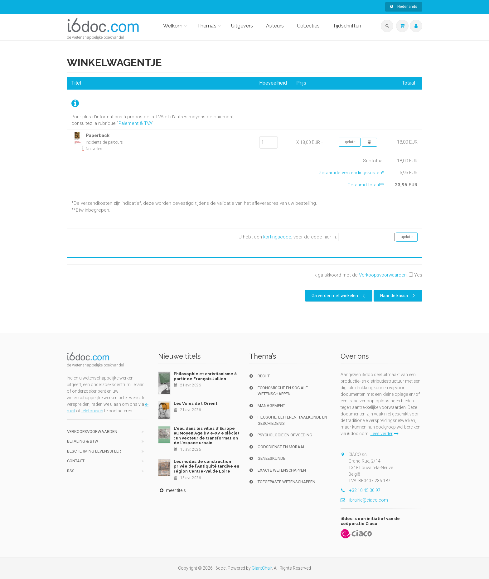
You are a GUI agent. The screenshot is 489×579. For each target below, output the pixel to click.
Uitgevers (242, 26)
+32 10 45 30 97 (360, 490)
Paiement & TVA (135, 123)
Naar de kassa (398, 295)
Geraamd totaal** (365, 185)
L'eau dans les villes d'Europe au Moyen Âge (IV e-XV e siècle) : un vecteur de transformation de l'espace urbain (206, 435)
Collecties (308, 26)
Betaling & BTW (82, 441)
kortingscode (277, 237)
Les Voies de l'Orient (195, 403)
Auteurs (275, 26)
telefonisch (92, 410)
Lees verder (384, 433)
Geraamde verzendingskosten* (351, 172)
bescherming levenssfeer (94, 451)
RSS (71, 471)
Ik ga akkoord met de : (367, 275)
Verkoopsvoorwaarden (383, 275)
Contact (76, 461)
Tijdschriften (347, 26)
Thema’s (206, 26)
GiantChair (262, 568)
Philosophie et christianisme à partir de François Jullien (205, 376)
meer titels (172, 490)
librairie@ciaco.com (364, 500)
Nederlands (403, 6)
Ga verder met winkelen (339, 295)
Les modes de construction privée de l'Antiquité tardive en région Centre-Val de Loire (206, 466)
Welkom (172, 26)
